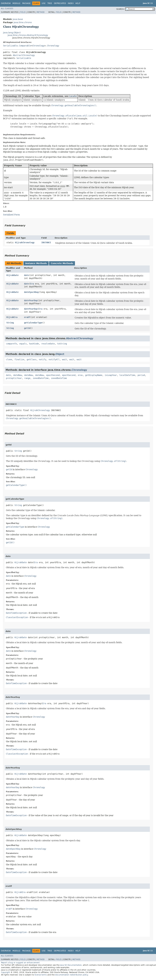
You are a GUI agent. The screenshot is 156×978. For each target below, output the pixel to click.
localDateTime (127, 375)
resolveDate (48, 343)
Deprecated (60, 3)
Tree (49, 3)
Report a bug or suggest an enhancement (20, 963)
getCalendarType (33, 322)
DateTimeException (16, 613)
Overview (6, 3)
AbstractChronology (24, 55)
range (27, 378)
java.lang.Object (12, 32)
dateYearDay (30, 300)
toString (62, 343)
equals (23, 343)
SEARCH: (120, 9)
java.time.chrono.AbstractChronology (28, 35)
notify (42, 359)
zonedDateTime (41, 378)
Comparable (25, 45)
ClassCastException (17, 617)
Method (40, 12)
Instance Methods (36, 263)
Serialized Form (11, 214)
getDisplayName (93, 375)
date (26, 275)
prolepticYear (14, 378)
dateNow (17, 375)
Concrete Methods (62, 263)
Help (77, 3)
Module (16, 3)
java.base (18, 19)
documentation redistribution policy (71, 975)
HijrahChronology (24, 242)
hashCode (34, 343)
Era (32, 283)
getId (27, 328)
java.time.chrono (23, 22)
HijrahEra (11, 317)
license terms (41, 975)
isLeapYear (111, 375)
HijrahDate (12, 275)
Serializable (10, 45)
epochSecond (53, 375)
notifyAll (54, 359)
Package (26, 3)
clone (9, 359)
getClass (31, 359)
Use (44, 3)
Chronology (38, 45)
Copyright (5, 972)
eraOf (27, 317)
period (141, 375)
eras (80, 375)
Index (71, 3)
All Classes (7, 8)
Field (22, 12)
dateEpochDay (31, 292)
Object (59, 354)
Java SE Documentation (71, 965)
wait (64, 359)
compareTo (11, 343)
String (10, 322)
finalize (19, 359)
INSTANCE (46, 242)
